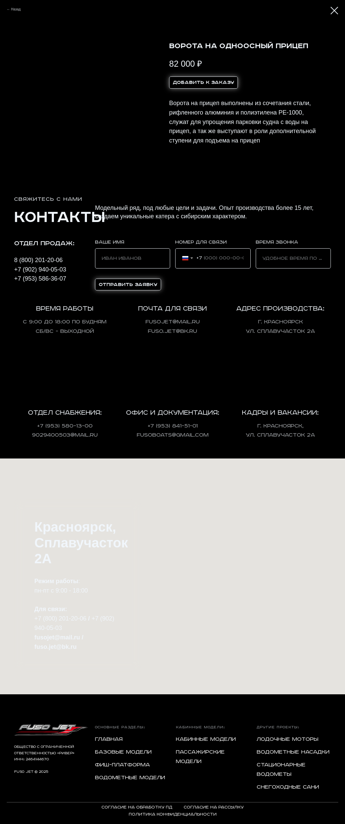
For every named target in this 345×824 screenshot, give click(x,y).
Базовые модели (123, 752)
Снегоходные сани (288, 787)
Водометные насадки (293, 752)
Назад (16, 9)
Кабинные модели (206, 739)
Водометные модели (130, 777)
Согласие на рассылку (214, 807)
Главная (109, 739)
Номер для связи (201, 242)
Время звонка (277, 242)
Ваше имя (109, 242)
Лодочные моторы (287, 739)
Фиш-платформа (122, 765)
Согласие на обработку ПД (136, 807)
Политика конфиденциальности (173, 814)
